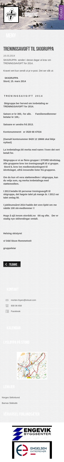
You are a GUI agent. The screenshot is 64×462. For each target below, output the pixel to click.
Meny (11, 35)
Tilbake (13, 265)
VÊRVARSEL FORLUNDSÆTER (21, 414)
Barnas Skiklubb (9, 403)
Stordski (29, 15)
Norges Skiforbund (11, 397)
